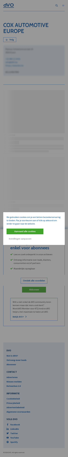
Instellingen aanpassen (20, 238)
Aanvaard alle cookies (25, 231)
